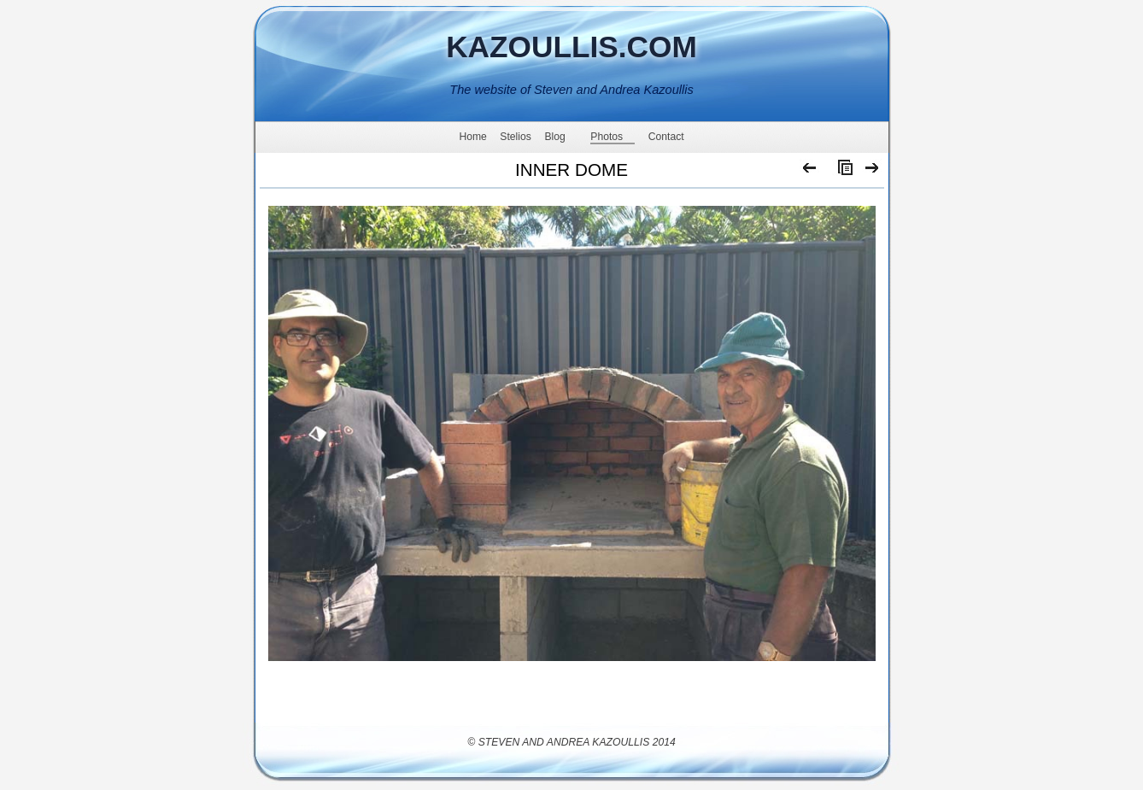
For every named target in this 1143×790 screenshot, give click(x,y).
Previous (810, 171)
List (841, 171)
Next (872, 171)
